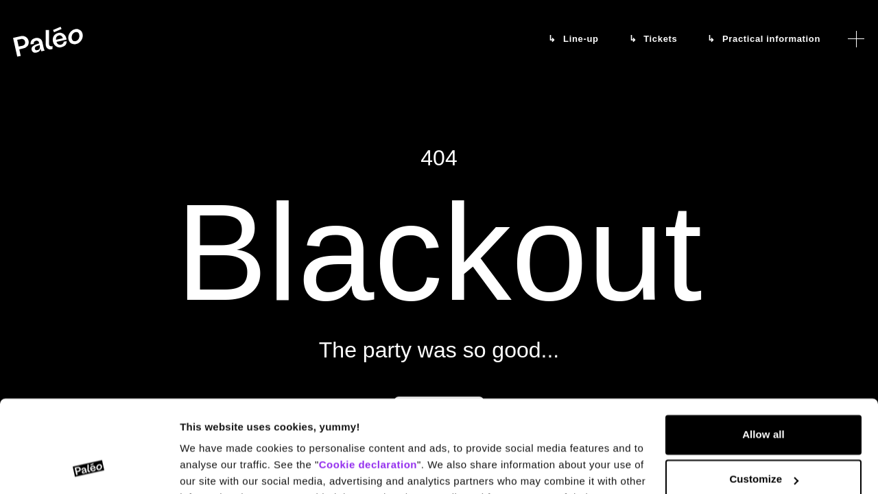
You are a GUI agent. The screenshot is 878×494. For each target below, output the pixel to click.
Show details (212, 467)
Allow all (763, 349)
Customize (763, 394)
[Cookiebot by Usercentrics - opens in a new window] (89, 467)
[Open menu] (856, 39)
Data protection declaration (343, 429)
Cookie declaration (368, 380)
